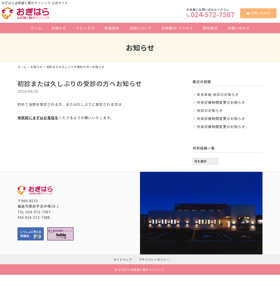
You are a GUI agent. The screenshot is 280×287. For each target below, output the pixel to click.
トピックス (85, 28)
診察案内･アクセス (177, 28)
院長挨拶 (112, 28)
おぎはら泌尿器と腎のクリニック (141, 270)
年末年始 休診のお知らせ (218, 94)
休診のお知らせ (210, 110)
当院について (140, 28)
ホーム (36, 28)
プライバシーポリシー (154, 259)
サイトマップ (123, 259)
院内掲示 (210, 28)
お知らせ (58, 28)
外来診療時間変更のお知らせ (221, 102)
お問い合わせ (258, 12)
